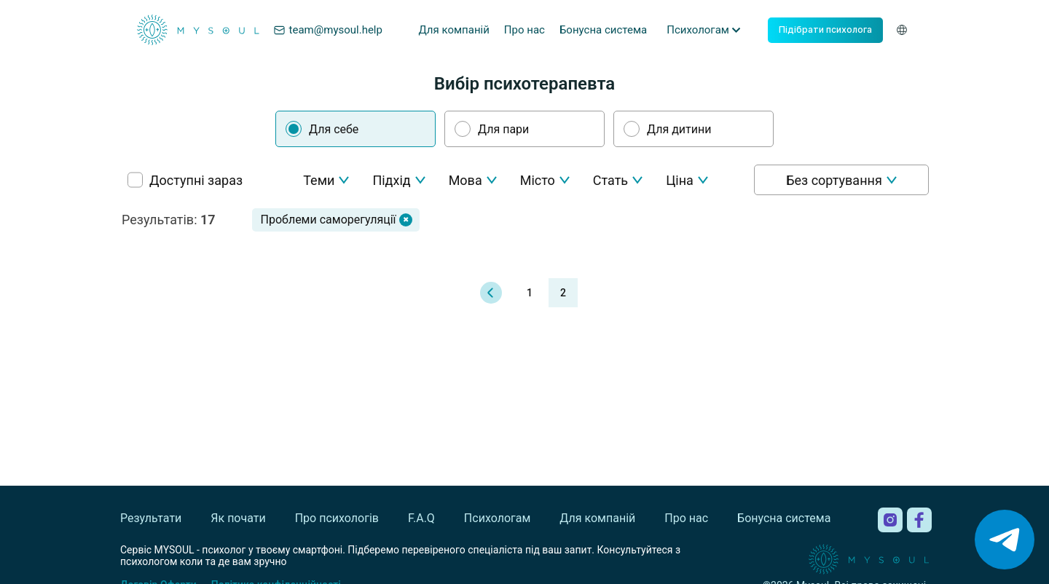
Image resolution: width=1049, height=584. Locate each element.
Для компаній (453, 29)
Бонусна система (603, 29)
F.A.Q (421, 518)
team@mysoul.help (327, 29)
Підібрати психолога (825, 29)
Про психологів (337, 518)
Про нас (524, 29)
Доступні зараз (196, 180)
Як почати (238, 518)
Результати (150, 518)
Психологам (497, 518)
